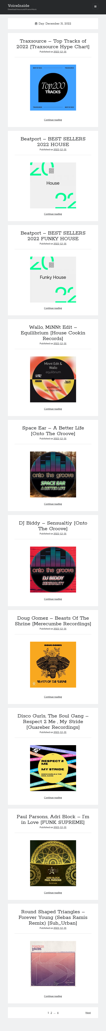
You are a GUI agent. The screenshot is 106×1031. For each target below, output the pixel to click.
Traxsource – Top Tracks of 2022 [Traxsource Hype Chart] (53, 44)
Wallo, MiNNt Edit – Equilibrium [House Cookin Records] (53, 333)
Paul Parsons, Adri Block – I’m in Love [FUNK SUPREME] (53, 820)
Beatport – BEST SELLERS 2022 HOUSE (53, 142)
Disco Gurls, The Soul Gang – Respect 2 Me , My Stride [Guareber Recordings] (53, 722)
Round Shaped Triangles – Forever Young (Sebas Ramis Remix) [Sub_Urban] (53, 917)
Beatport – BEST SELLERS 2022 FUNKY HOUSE (53, 236)
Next (88, 1012)
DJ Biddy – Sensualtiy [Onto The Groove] (53, 526)
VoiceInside (18, 5)
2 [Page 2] (51, 1012)
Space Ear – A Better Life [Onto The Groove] (53, 431)
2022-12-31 (60, 51)
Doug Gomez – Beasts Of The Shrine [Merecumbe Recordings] (53, 621)
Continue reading (53, 119)
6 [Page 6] (58, 1012)
